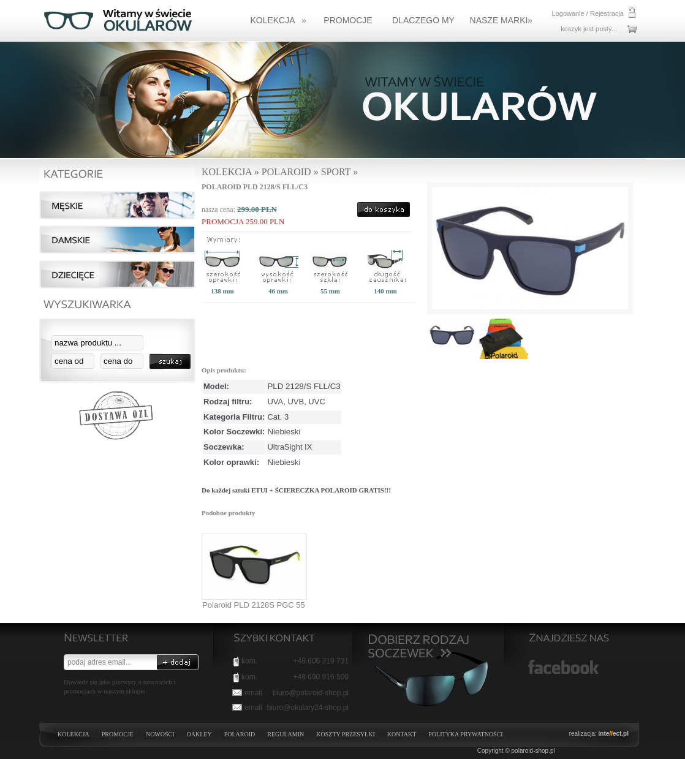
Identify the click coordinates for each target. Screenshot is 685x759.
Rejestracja (607, 13)
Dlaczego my (423, 20)
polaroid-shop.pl (533, 750)
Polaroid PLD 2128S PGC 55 (253, 605)
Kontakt (402, 734)
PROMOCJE (118, 734)
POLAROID (239, 734)
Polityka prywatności (465, 734)
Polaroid (286, 172)
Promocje (348, 20)
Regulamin (285, 734)
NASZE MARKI (501, 20)
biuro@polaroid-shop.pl (311, 693)
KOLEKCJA (278, 20)
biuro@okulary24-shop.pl (308, 707)
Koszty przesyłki (345, 734)
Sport (336, 172)
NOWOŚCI (160, 734)
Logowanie (568, 13)
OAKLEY (199, 734)
